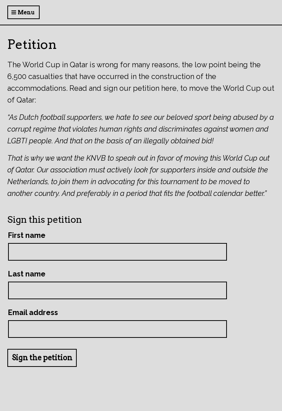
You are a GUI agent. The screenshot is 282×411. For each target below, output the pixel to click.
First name (27, 235)
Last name (27, 273)
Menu (23, 12)
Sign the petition (42, 357)
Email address (33, 312)
